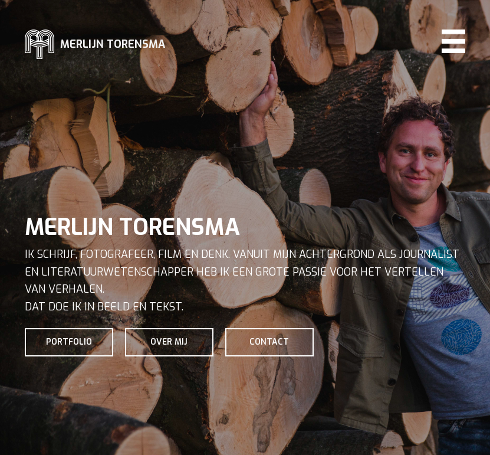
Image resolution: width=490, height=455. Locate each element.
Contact (269, 342)
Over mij (169, 342)
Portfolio (69, 342)
